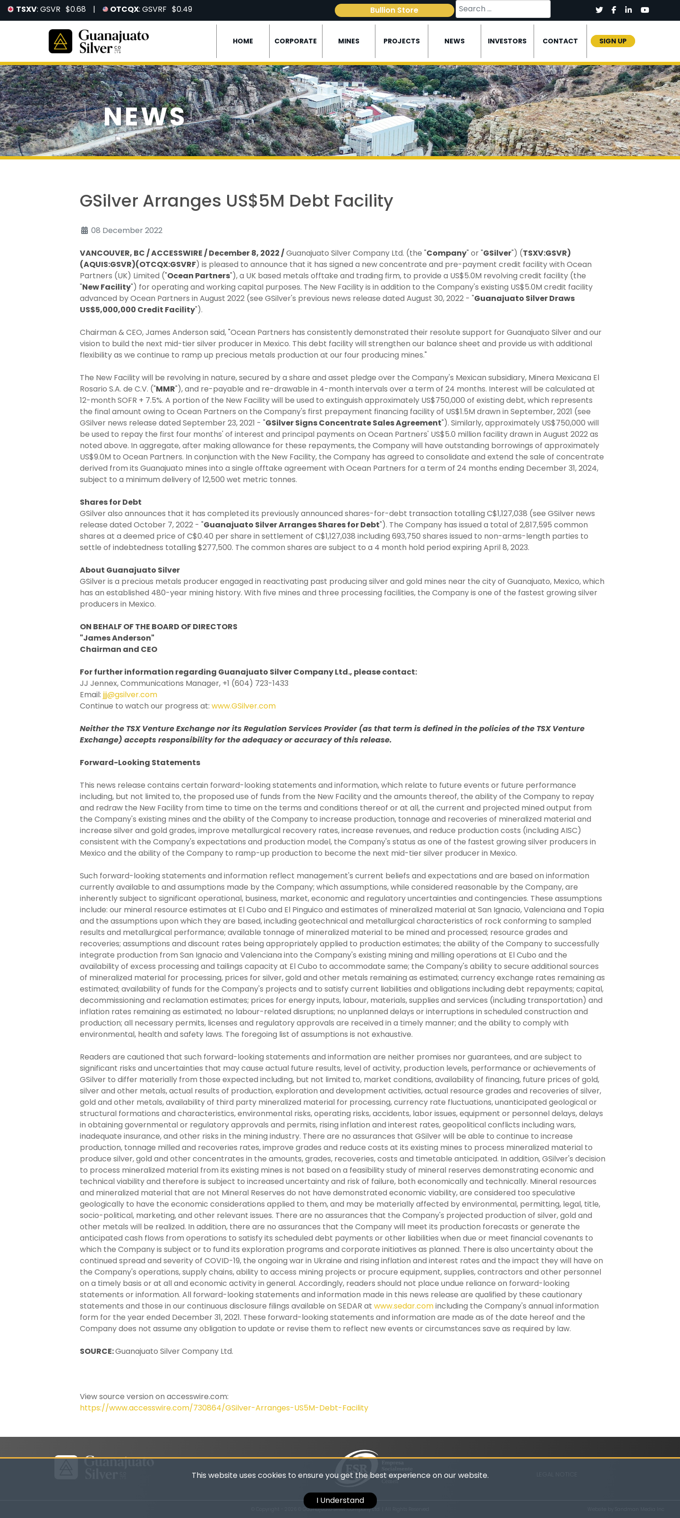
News (454, 41)
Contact (560, 41)
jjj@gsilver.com (130, 694)
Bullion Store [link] (394, 10)
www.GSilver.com (244, 706)
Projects (401, 41)
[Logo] (98, 40)
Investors (507, 41)
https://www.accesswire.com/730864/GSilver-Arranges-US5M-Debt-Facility (224, 1407)
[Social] (599, 10)
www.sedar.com (404, 1306)
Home (243, 41)
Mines (348, 41)
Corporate (295, 41)
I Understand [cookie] (340, 1500)
